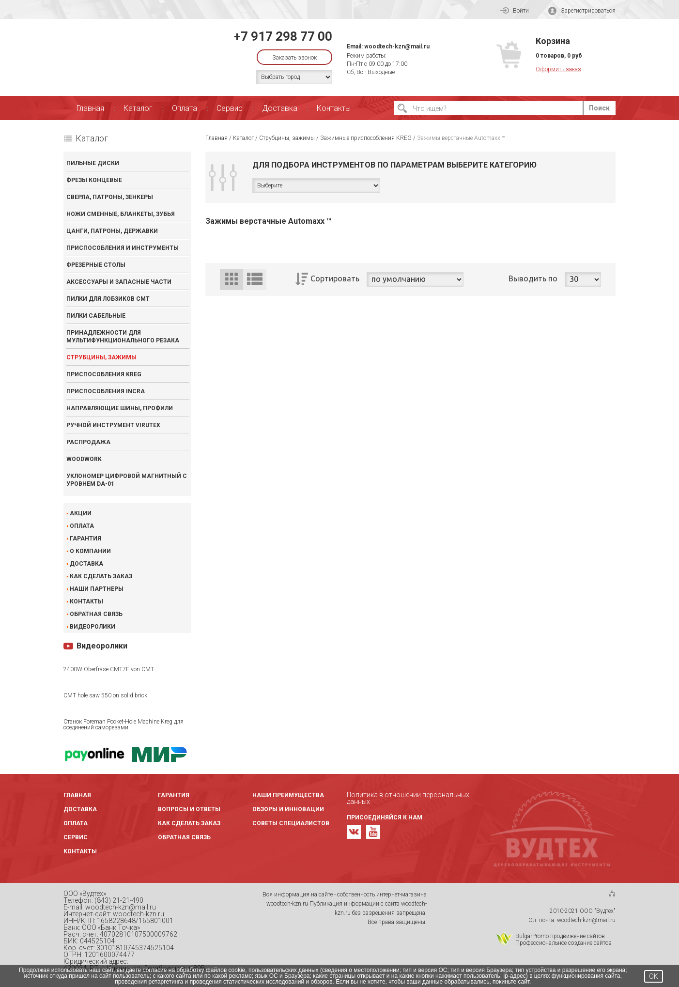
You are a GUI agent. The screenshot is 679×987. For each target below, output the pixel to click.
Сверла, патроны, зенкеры (109, 197)
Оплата (184, 108)
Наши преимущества (288, 795)
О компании (90, 551)
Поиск (599, 108)
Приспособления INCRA (105, 391)
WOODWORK (84, 459)
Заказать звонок (294, 57)
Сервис (229, 108)
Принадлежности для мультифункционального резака (122, 336)
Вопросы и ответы (189, 809)
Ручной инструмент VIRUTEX (113, 425)
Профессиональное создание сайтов (563, 943)
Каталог (138, 108)
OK (653, 976)
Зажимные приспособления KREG (366, 138)
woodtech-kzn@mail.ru (397, 46)
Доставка (279, 108)
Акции (81, 513)
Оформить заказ (558, 69)
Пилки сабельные (95, 315)
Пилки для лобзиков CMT (108, 298)
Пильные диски (92, 163)
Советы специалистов (290, 823)
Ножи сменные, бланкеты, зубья (120, 214)
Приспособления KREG (103, 374)
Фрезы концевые (94, 180)
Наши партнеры (96, 589)
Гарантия (85, 538)
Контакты (334, 108)
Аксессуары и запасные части (118, 281)
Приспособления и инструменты (122, 248)
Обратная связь (96, 614)
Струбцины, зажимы (101, 357)
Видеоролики (92, 627)
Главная (90, 108)
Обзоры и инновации (288, 809)
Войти (514, 10)
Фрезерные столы (95, 265)
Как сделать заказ (101, 576)
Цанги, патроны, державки (112, 231)
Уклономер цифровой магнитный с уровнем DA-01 (126, 480)
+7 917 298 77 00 (283, 36)
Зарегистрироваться (582, 11)
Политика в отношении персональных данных (408, 798)
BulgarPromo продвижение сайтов (560, 936)
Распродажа (88, 442)
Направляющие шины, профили (119, 408)
